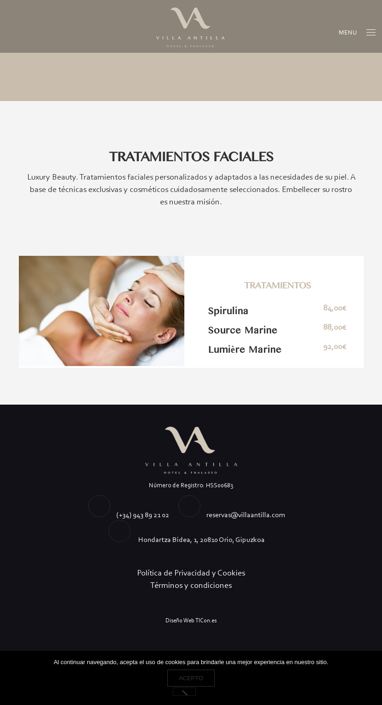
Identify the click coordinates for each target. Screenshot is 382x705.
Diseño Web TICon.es (191, 620)
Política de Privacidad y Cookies (191, 573)
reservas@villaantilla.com (245, 514)
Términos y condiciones (191, 585)
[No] (184, 692)
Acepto (191, 678)
